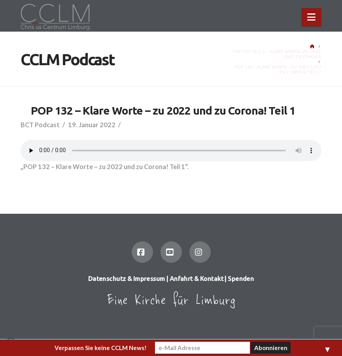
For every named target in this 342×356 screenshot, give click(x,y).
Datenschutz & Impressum (126, 278)
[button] (311, 17)
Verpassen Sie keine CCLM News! (101, 347)
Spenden (241, 278)
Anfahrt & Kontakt (196, 278)
